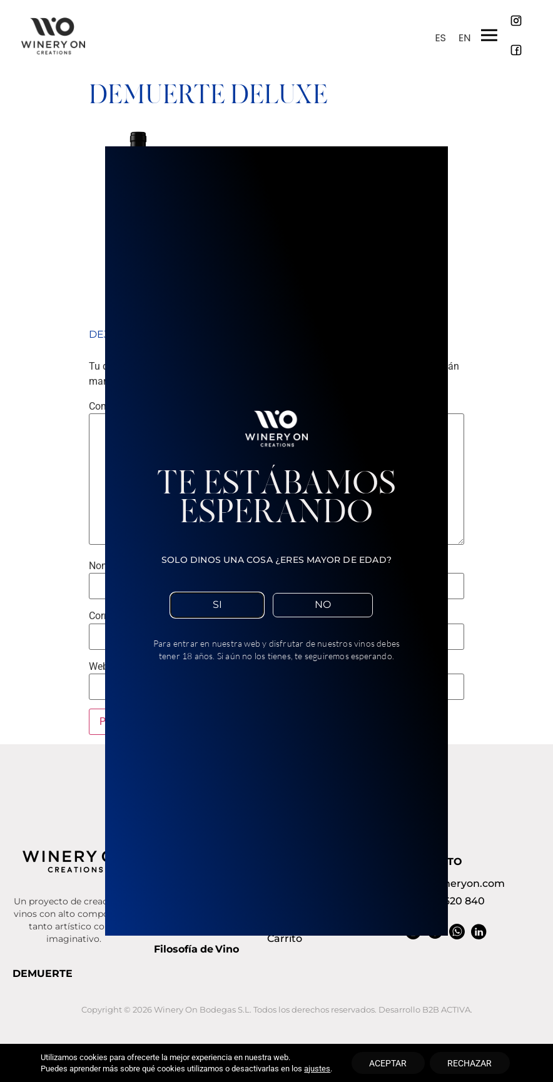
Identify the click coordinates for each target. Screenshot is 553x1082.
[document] (276, 541)
